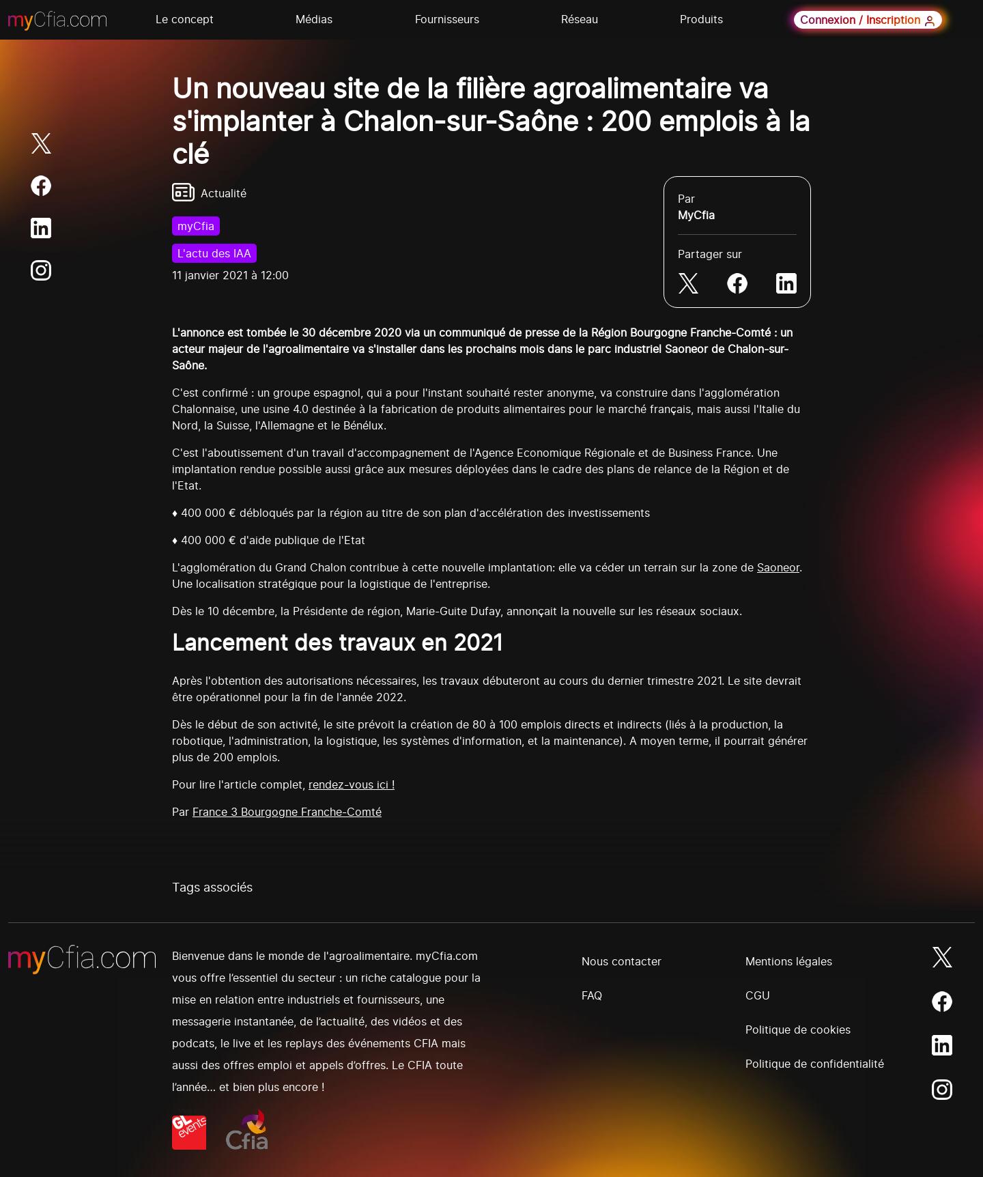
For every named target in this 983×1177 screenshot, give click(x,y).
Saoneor (778, 567)
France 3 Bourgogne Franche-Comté (287, 812)
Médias (314, 19)
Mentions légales (788, 961)
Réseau (579, 19)
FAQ (592, 995)
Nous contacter (621, 961)
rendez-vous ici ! (352, 784)
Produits (701, 19)
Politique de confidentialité (814, 1063)
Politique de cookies (798, 1029)
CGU (757, 995)
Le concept (185, 19)
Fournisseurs (447, 19)
